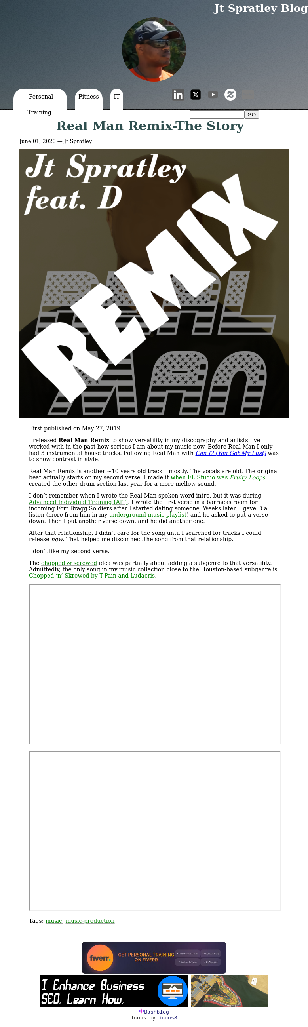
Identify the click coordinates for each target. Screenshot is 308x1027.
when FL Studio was (218, 477)
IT (117, 96)
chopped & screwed (69, 563)
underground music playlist (147, 515)
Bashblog (156, 1012)
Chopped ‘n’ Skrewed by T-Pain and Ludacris (92, 575)
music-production (90, 921)
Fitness (88, 96)
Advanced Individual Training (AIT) (78, 502)
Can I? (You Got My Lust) (231, 453)
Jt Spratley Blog (261, 8)
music (54, 921)
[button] (154, 49)
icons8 (168, 1018)
